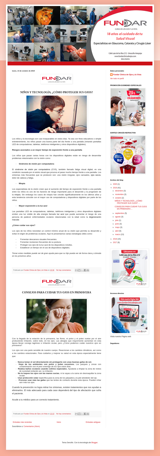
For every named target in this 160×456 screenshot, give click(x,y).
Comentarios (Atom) (32, 426)
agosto (118, 217)
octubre (118, 198)
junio (117, 224)
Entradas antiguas (93, 422)
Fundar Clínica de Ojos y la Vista (127, 75)
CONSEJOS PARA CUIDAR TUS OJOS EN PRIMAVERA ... (131, 208)
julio (117, 220)
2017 (115, 242)
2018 (115, 239)
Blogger (94, 442)
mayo (117, 227)
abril (117, 231)
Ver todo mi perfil (117, 78)
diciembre (119, 191)
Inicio (59, 422)
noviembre (119, 194)
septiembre (120, 213)
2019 (115, 188)
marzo (118, 234)
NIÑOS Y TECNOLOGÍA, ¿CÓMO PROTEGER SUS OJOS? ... (128, 202)
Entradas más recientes (22, 422)
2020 (115, 184)
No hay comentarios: (64, 270)
